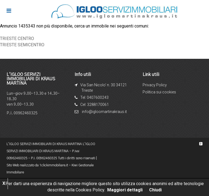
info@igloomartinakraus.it (104, 111)
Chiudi (155, 189)
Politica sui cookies (159, 92)
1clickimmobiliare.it (53, 165)
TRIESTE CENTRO (17, 38)
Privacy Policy (155, 85)
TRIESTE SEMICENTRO (22, 44)
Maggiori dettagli (125, 189)
